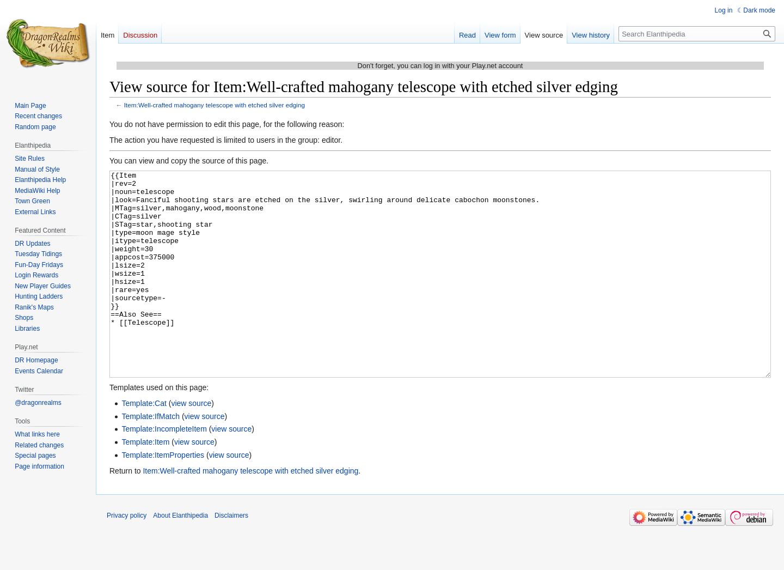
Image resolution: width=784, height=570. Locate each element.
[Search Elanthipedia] (696, 33)
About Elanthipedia (180, 556)
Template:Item (145, 482)
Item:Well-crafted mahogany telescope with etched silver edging (214, 104)
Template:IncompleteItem (163, 469)
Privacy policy (126, 556)
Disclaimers (231, 556)
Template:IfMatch (150, 457)
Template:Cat (143, 444)
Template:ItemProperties (162, 496)
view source (191, 444)
